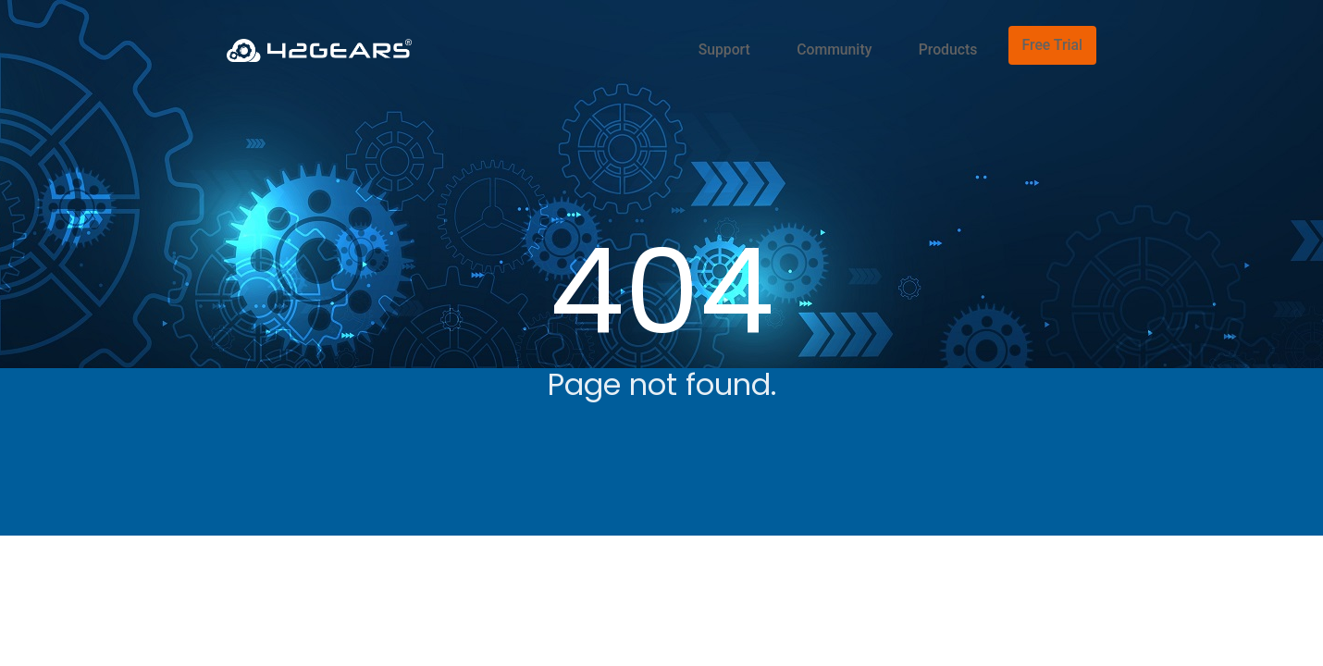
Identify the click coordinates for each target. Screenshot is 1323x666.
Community (869, 41)
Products (961, 41)
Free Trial (1054, 41)
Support (779, 41)
